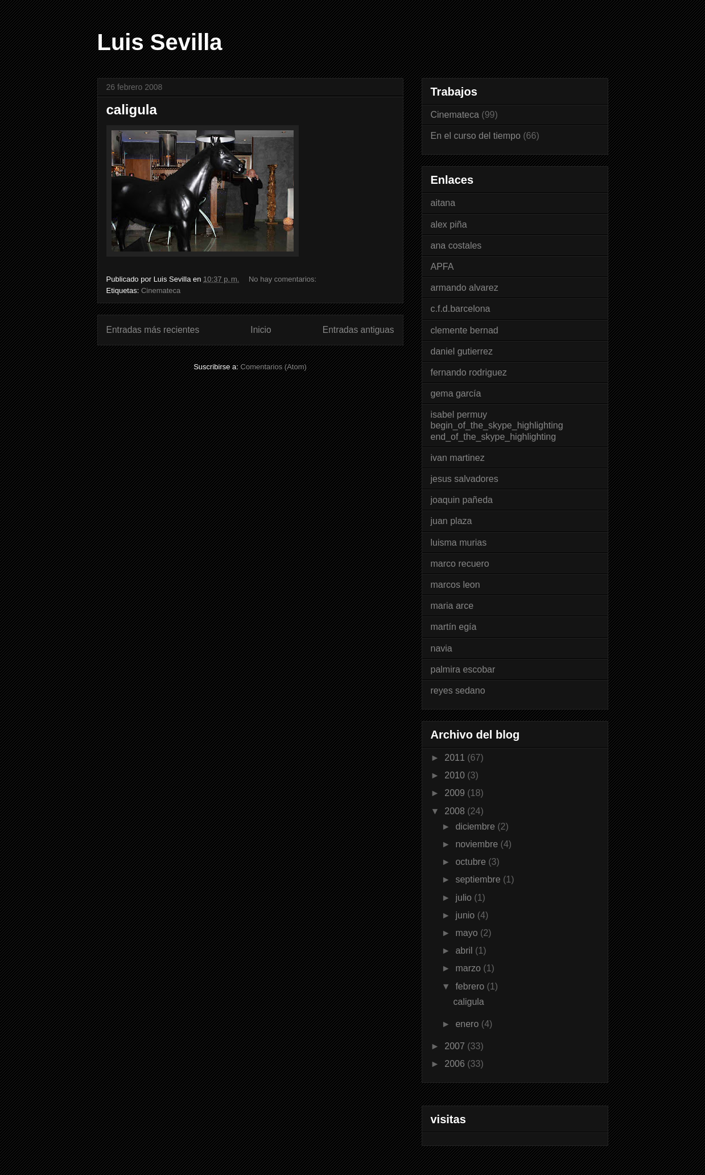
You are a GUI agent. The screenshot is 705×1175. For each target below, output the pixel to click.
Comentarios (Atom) (274, 366)
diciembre (476, 826)
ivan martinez (458, 458)
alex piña (449, 224)
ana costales (456, 245)
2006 (455, 1064)
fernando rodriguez (469, 372)
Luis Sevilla (159, 42)
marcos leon (455, 584)
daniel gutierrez (462, 351)
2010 (455, 775)
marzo (469, 968)
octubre (471, 862)
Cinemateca (160, 290)
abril (465, 950)
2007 (455, 1046)
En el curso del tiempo (476, 136)
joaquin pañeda (462, 500)
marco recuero (460, 563)
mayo (467, 933)
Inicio (260, 330)
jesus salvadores (464, 479)
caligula (131, 109)
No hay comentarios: (284, 279)
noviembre (477, 844)
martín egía (454, 627)
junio (466, 915)
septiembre (479, 879)
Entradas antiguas (358, 330)
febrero (471, 986)
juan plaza (451, 521)
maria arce (452, 606)
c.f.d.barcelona (460, 309)
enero (468, 1024)
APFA (442, 266)
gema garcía (456, 393)
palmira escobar (463, 669)
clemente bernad (464, 330)
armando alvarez (464, 287)
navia (441, 648)
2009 (455, 793)
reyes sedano (458, 690)
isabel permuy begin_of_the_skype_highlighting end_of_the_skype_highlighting (497, 425)
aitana (443, 203)
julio (464, 897)
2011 (455, 757)
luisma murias (459, 542)
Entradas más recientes (153, 330)
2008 (455, 811)
